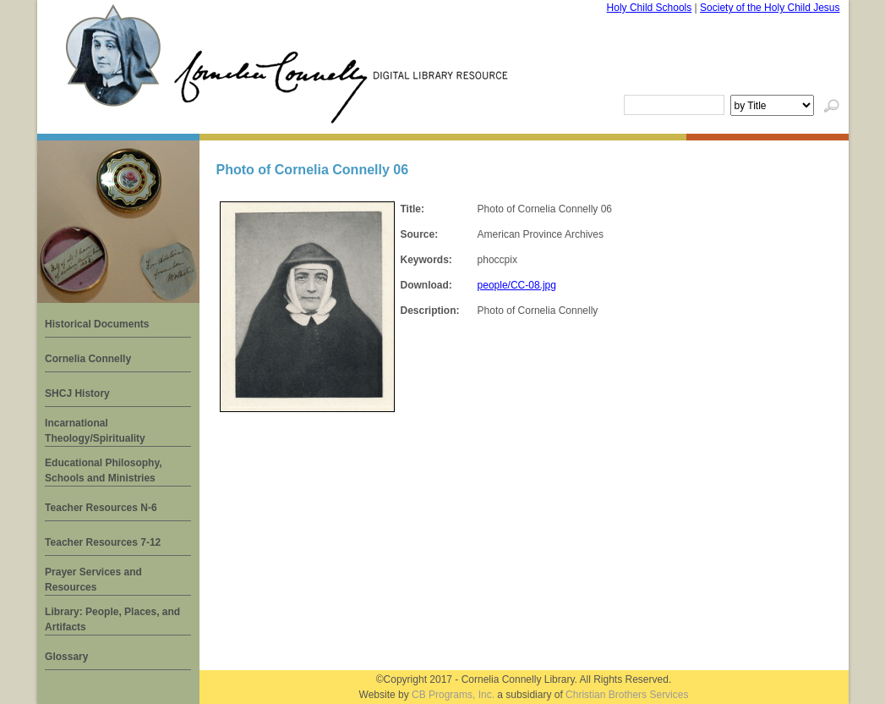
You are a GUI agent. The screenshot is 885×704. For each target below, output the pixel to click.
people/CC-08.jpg (517, 285)
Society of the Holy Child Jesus (769, 8)
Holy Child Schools (649, 8)
